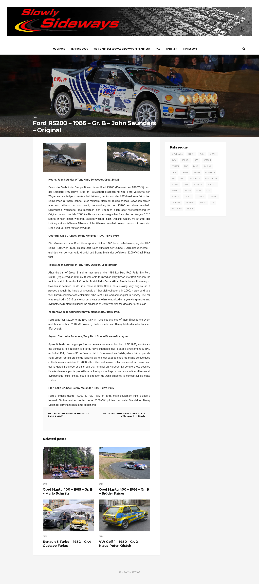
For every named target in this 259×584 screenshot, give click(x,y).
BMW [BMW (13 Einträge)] (174, 160)
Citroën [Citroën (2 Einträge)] (185, 160)
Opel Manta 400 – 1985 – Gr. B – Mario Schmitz (68, 491)
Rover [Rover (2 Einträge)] (188, 190)
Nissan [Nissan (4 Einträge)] (175, 184)
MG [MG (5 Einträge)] (173, 178)
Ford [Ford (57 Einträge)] (195, 166)
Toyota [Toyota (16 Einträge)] (200, 196)
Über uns (59, 48)
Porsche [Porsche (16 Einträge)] (212, 184)
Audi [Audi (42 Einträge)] (202, 154)
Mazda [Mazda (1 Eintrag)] (196, 172)
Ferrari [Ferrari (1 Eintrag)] (175, 166)
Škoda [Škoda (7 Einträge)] (190, 209)
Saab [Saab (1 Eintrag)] (198, 190)
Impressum (190, 48)
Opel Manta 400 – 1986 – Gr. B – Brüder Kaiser (124, 491)
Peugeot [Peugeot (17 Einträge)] (198, 184)
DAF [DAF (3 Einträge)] (196, 160)
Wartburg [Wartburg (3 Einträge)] (177, 209)
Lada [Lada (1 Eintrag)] (174, 172)
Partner (171, 48)
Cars (35, 117)
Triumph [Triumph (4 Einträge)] (176, 203)
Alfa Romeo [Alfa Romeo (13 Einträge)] (177, 154)
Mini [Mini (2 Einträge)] (182, 178)
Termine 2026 (79, 48)
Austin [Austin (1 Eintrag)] (213, 154)
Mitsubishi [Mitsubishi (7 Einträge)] (194, 178)
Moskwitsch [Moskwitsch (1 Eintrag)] (211, 178)
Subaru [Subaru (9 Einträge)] (175, 196)
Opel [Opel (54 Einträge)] (186, 184)
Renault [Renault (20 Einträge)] (176, 190)
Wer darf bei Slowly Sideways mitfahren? (121, 48)
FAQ (158, 48)
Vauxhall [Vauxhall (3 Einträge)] (190, 203)
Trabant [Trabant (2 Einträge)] (213, 196)
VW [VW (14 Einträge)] (212, 203)
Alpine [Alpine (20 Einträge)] (191, 154)
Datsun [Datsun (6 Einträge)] (207, 160)
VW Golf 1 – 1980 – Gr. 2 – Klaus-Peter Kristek (119, 544)
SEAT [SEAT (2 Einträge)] (208, 190)
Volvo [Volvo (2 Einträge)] (203, 203)
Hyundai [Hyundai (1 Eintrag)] (207, 166)
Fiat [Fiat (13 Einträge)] (186, 166)
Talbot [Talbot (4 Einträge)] (187, 196)
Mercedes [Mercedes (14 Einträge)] (210, 172)
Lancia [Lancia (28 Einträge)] (185, 172)
